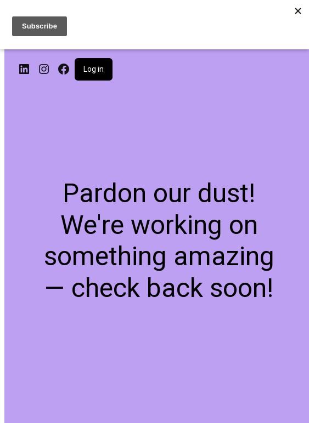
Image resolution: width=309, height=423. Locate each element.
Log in (93, 69)
